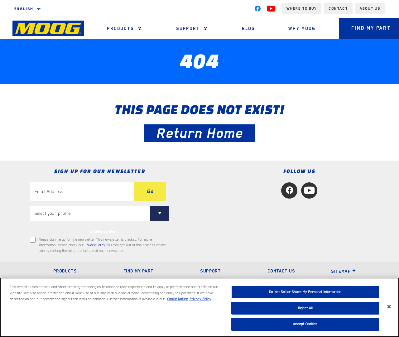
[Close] (389, 307)
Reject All (305, 308)
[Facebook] (257, 10)
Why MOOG (301, 28)
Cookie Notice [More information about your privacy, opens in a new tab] (177, 299)
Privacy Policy (95, 245)
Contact (338, 8)
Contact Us (281, 270)
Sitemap (343, 271)
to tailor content (103, 231)
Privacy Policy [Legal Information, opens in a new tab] (200, 299)
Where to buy (301, 8)
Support (188, 28)
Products (120, 28)
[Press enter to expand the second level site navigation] (139, 28)
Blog (248, 28)
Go (150, 191)
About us (370, 8)
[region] (199, 307)
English (24, 9)
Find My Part (138, 270)
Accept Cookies (305, 324)
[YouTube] (271, 10)
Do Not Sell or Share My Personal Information (305, 292)
